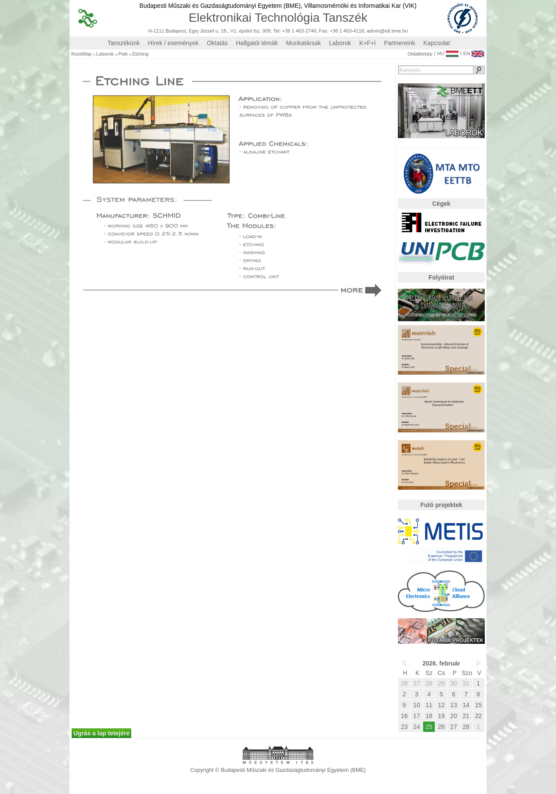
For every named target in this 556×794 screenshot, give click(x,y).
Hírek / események (173, 43)
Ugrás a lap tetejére (101, 733)
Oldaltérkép (419, 54)
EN (473, 51)
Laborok (340, 43)
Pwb (123, 54)
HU (447, 51)
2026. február (441, 663)
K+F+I (367, 43)
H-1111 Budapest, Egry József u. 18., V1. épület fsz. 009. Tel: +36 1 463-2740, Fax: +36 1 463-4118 (256, 31)
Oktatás (217, 43)
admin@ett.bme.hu (387, 31)
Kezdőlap (81, 54)
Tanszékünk (124, 43)
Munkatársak (303, 43)
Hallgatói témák (257, 43)
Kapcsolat (437, 43)
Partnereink (399, 43)
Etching (140, 54)
